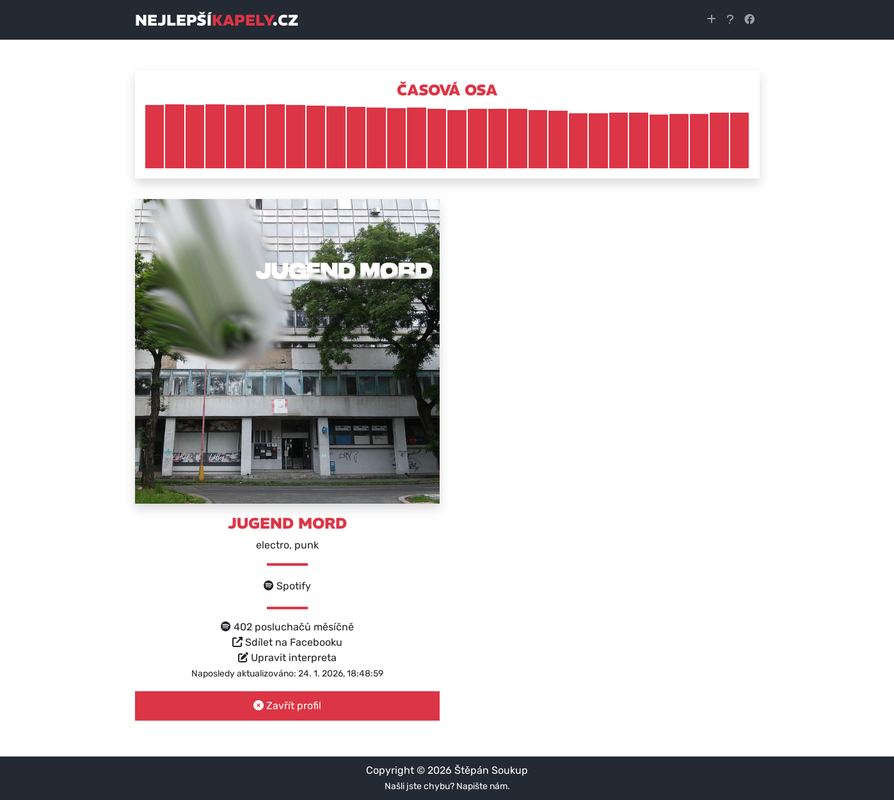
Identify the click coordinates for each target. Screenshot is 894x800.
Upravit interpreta (287, 658)
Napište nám (481, 786)
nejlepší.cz (216, 19)
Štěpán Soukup (491, 770)
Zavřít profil (287, 706)
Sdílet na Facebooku (287, 642)
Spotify (287, 586)
